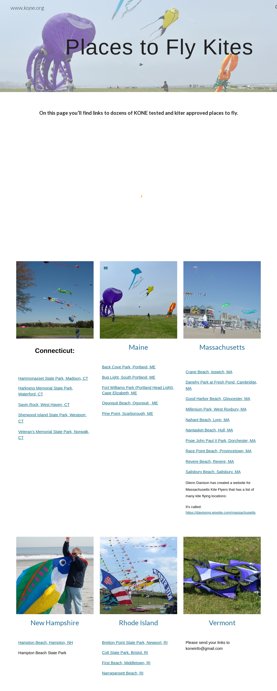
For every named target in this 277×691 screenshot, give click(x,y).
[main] (159, 46)
